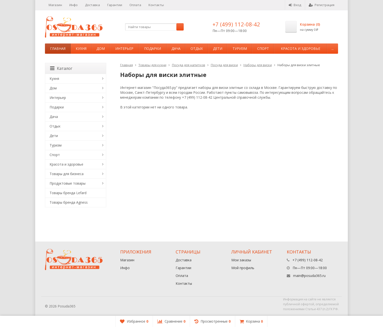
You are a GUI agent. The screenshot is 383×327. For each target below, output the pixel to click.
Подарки (152, 48)
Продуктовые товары (67, 183)
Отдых (197, 48)
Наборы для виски (258, 65)
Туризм (240, 48)
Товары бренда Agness (69, 202)
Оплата (135, 5)
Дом (100, 48)
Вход (295, 5)
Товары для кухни (152, 65)
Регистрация (321, 5)
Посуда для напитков (188, 65)
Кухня (81, 48)
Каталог (61, 68)
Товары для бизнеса (67, 173)
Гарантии (114, 5)
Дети (217, 48)
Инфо (73, 5)
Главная (57, 48)
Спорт (263, 48)
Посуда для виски (224, 65)
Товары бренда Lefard (68, 192)
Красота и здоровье (300, 48)
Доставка (92, 5)
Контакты (156, 5)
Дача (176, 48)
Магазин (55, 5)
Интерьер (124, 48)
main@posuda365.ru (309, 275)
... (332, 48)
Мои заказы (241, 260)
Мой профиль (242, 267)
